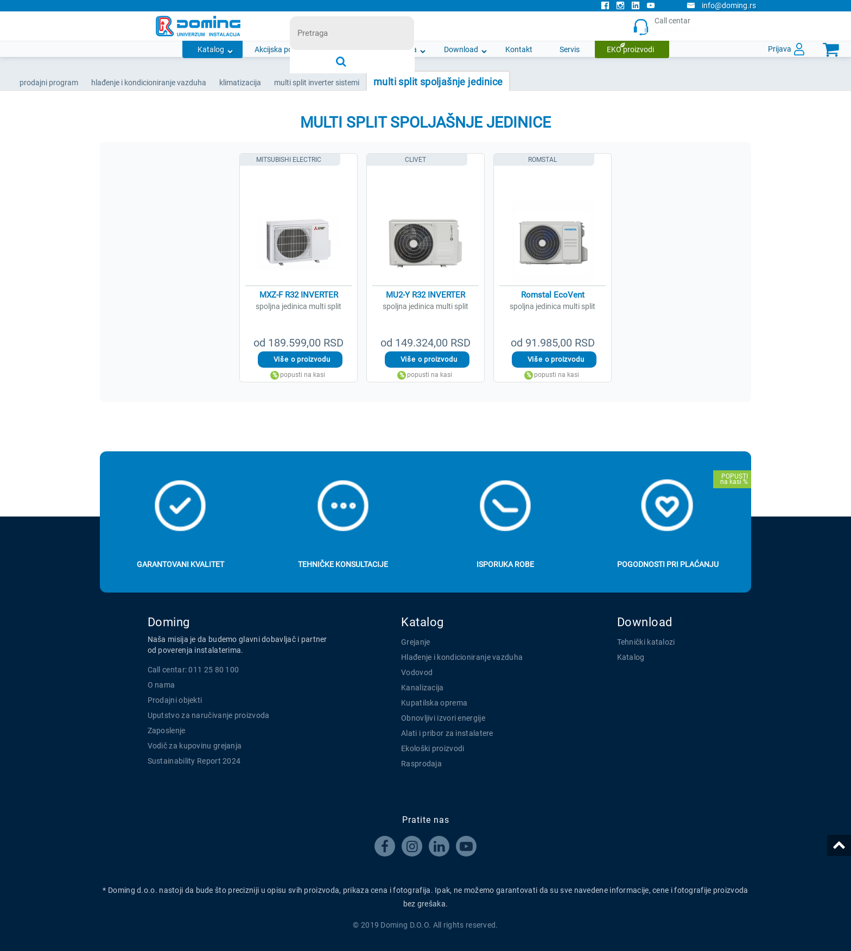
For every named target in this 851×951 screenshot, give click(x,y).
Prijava (779, 49)
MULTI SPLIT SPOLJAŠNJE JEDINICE (438, 81)
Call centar (664, 26)
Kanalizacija (422, 687)
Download (461, 49)
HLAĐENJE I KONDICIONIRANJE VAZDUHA (148, 82)
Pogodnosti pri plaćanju (668, 564)
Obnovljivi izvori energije (443, 718)
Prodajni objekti (175, 700)
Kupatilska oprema (434, 702)
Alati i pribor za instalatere (447, 733)
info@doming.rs (721, 5)
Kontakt (518, 49)
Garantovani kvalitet (180, 564)
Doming (169, 622)
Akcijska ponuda (282, 49)
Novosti (350, 49)
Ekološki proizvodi (432, 748)
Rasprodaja (421, 763)
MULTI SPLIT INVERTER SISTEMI (316, 82)
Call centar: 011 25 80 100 (193, 669)
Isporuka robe (505, 564)
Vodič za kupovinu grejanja (195, 745)
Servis (570, 49)
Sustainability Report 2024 (194, 761)
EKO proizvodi (630, 49)
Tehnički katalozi (646, 642)
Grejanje (415, 642)
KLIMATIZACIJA (240, 82)
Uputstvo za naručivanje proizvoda (209, 715)
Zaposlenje (167, 730)
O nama (403, 49)
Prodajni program (49, 82)
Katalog (211, 49)
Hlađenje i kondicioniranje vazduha (462, 657)
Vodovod (417, 672)
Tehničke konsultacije (343, 564)
